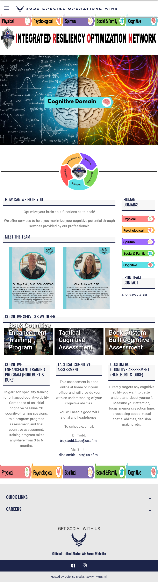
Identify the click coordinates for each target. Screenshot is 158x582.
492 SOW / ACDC (135, 295)
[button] (6, 8)
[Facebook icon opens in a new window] (73, 565)
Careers (13, 509)
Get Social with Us (79, 528)
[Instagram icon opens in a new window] (85, 565)
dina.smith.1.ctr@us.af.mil (79, 455)
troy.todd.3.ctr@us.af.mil (79, 441)
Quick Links (17, 497)
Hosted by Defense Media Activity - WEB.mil (79, 576)
